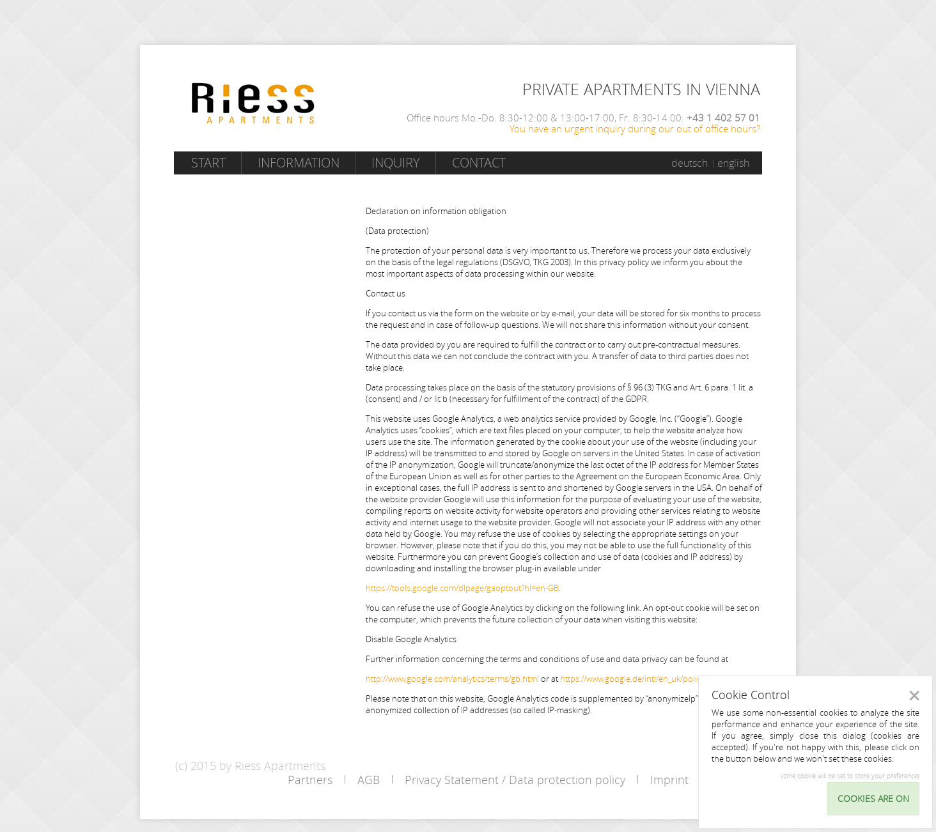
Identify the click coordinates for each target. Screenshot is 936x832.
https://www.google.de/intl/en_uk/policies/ (637, 678)
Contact (479, 162)
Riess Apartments (253, 103)
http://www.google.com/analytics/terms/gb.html (452, 678)
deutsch (689, 163)
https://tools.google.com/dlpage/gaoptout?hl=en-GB (462, 588)
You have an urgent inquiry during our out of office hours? (635, 128)
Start (208, 162)
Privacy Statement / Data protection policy (515, 779)
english (733, 163)
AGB (368, 779)
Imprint (669, 779)
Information (298, 162)
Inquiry (395, 162)
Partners (310, 779)
